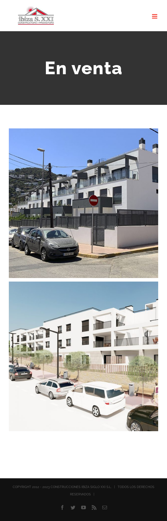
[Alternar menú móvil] (155, 16)
